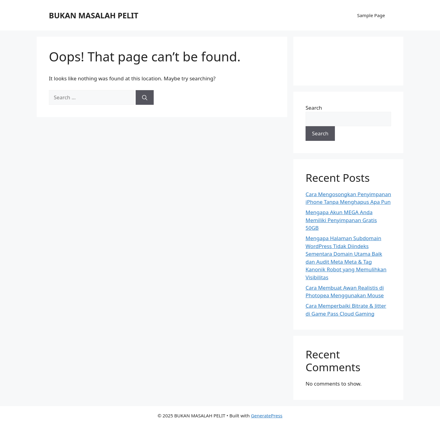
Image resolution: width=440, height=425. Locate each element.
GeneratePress (266, 415)
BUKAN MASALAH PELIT (93, 15)
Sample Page (371, 15)
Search (314, 107)
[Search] (145, 97)
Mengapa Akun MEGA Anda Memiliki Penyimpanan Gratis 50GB (341, 220)
